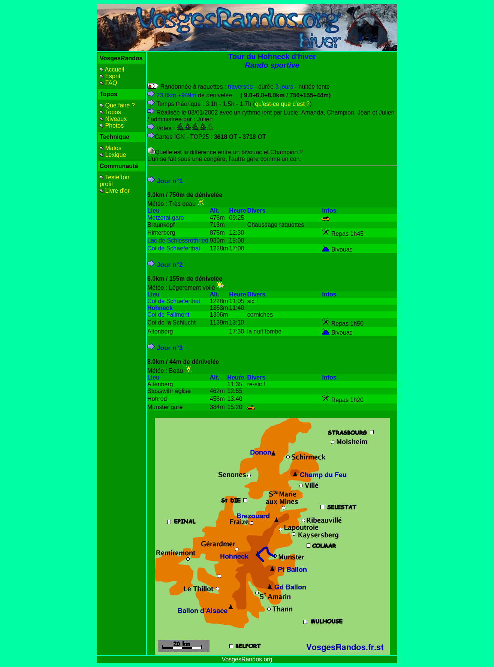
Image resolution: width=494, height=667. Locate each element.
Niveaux (113, 119)
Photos (112, 125)
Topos (110, 112)
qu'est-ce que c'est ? (282, 104)
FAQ (108, 83)
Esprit (110, 76)
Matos (110, 148)
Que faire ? (117, 105)
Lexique (113, 155)
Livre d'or (115, 191)
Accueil (112, 69)
